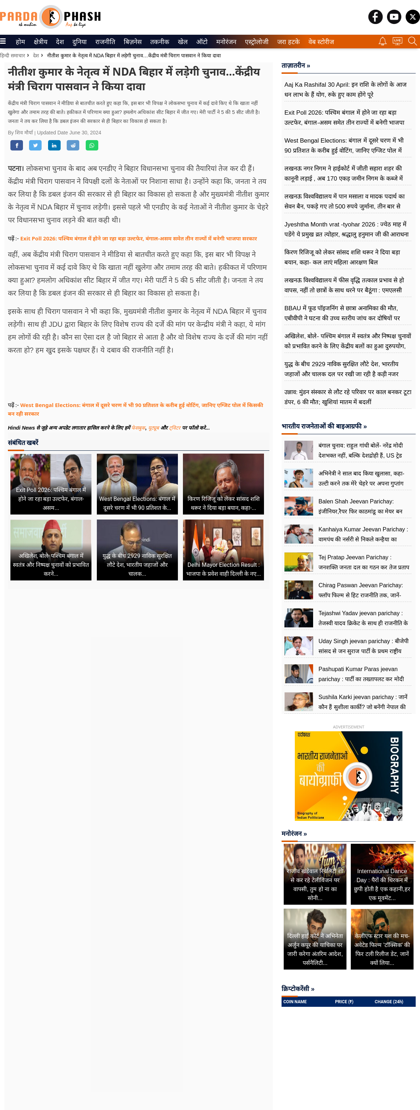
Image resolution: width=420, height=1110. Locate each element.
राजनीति (104, 42)
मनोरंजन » (294, 833)
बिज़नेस (132, 42)
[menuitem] (20, 41)
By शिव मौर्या (21, 132)
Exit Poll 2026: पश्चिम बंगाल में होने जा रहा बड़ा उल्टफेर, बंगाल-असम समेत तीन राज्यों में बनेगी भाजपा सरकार (138, 238)
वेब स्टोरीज (319, 42)
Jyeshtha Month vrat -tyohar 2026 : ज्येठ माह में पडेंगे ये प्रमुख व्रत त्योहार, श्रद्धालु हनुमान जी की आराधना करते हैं (346, 234)
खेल (182, 42)
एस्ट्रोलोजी (255, 42)
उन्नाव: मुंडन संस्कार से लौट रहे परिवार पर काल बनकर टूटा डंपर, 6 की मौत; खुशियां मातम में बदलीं (347, 397)
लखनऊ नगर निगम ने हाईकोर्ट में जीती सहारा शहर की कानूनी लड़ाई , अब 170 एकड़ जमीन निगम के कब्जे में (343, 173)
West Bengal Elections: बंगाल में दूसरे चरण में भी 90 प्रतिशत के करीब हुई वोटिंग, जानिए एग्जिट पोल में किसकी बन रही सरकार (344, 150)
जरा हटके (287, 42)
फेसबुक (138, 428)
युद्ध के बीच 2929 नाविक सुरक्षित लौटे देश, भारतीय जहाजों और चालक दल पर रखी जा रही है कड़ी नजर (341, 369)
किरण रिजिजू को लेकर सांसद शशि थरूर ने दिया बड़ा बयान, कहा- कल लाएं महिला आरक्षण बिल (342, 257)
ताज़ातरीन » (296, 65)
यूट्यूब (154, 428)
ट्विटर (174, 428)
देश (59, 42)
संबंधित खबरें (23, 442)
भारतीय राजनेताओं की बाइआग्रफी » (324, 426)
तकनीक (158, 42)
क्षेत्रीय (40, 42)
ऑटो (201, 42)
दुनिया (78, 42)
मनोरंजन (225, 42)
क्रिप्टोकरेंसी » (298, 988)
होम (20, 42)
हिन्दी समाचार (12, 55)
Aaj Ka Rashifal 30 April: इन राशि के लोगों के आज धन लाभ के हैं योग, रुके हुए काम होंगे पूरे (345, 89)
